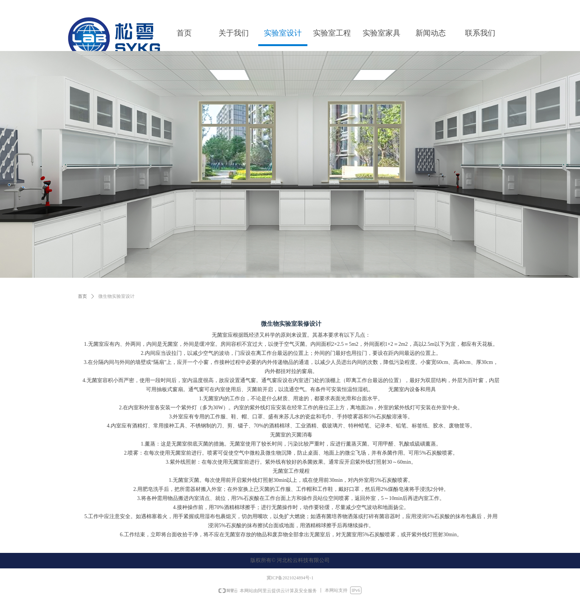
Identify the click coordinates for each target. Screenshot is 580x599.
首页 (82, 296)
